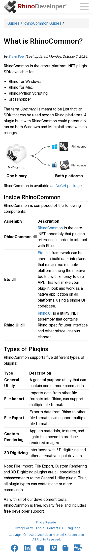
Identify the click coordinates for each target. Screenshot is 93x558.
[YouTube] (40, 548)
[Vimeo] (53, 548)
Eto (40, 253)
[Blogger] (65, 547)
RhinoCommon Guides (42, 23)
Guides (13, 23)
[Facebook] (14, 548)
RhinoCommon (50, 228)
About (39, 528)
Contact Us (55, 528)
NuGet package (69, 185)
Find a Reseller (46, 522)
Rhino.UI (45, 313)
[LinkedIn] (27, 548)
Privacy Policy (23, 528)
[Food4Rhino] (78, 547)
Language (73, 528)
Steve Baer (16, 56)
